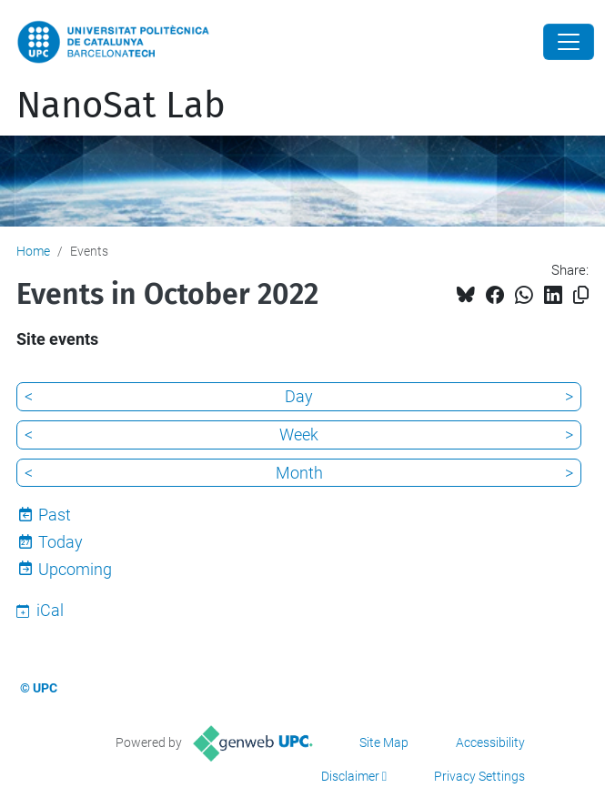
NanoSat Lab (121, 105)
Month (299, 472)
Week (298, 434)
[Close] (568, 42)
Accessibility (490, 742)
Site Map (383, 742)
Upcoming (75, 569)
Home (33, 251)
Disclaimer (350, 776)
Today (60, 541)
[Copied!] (581, 295)
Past (54, 514)
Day (299, 396)
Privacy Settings (479, 776)
